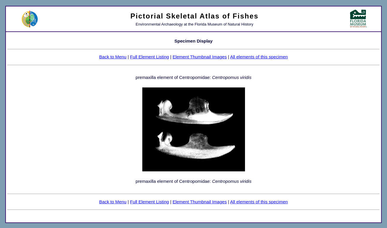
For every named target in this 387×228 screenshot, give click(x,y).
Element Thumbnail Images (200, 56)
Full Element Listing (149, 56)
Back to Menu (112, 56)
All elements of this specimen (259, 56)
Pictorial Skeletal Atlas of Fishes (195, 16)
